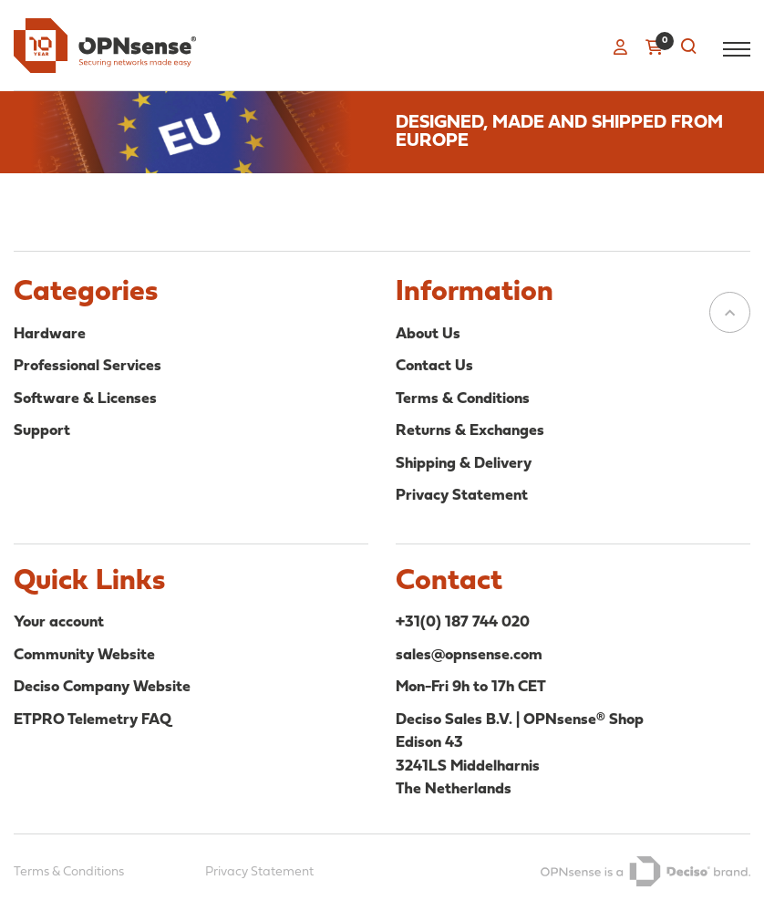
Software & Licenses (85, 399)
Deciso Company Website (102, 687)
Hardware (50, 334)
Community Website (84, 655)
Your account (59, 622)
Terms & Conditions (463, 399)
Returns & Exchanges (470, 431)
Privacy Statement (462, 495)
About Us (428, 334)
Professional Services (87, 366)
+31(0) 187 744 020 (463, 622)
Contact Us (434, 366)
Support (42, 431)
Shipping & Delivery (464, 463)
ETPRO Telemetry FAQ (92, 720)
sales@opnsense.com (469, 655)
